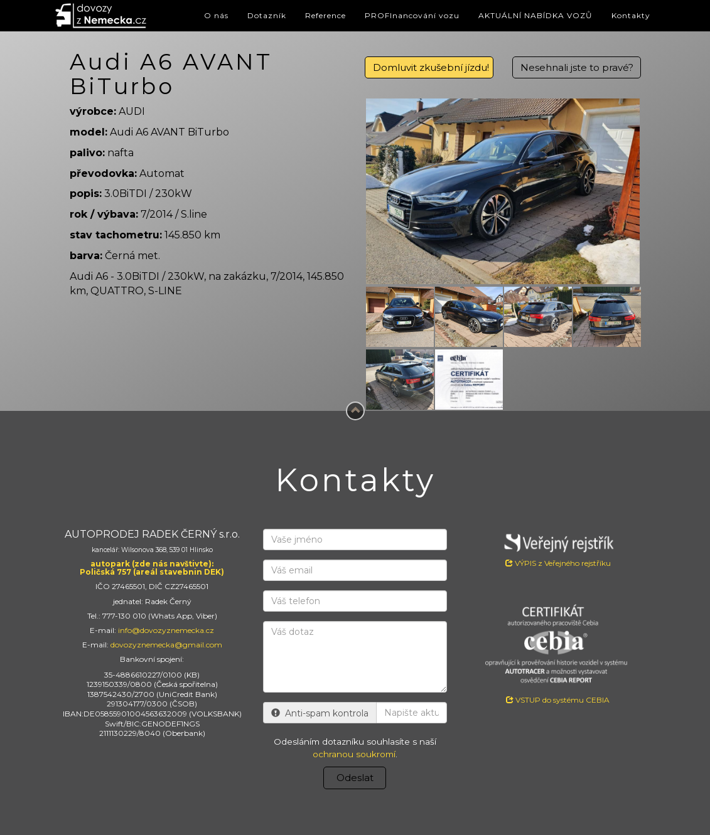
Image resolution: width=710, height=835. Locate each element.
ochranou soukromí (354, 754)
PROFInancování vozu (412, 15)
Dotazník (266, 15)
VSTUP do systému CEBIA (558, 700)
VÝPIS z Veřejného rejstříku (558, 548)
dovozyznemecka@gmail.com (166, 644)
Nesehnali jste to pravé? (576, 67)
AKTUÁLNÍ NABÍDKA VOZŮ (535, 15)
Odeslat (355, 778)
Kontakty (630, 15)
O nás (216, 15)
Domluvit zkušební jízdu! (431, 67)
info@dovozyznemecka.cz (166, 630)
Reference (325, 15)
